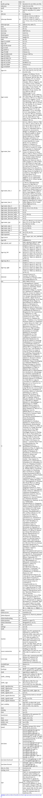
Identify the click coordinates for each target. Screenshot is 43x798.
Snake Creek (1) (27, 190)
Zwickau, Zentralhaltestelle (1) (32, 511)
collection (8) (27, 775)
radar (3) (34, 660)
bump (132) (26, 674)
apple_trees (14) (27, 718)
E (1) (24, 216)
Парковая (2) (27, 570)
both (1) (33, 695)
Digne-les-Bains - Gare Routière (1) (32, 328)
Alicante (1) (26, 130)
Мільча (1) (26, 563)
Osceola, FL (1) (32, 104)
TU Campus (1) (37, 478)
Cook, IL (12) (31, 85)
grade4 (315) (30, 670)
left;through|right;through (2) (31, 730)
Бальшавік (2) (27, 527)
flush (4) (33, 614)
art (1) (25, 710)
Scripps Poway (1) (28, 171)
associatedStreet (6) (34, 772)
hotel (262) (26, 640)
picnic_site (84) (27, 643)
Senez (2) (25, 464)
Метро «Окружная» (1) (30, 557)
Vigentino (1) (27, 497)
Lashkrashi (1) (36, 381)
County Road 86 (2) (28, 141)
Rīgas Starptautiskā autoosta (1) (30, 456)
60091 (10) (32, 254)
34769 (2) (26, 251)
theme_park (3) (37, 643)
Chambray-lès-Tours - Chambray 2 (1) (31, 319)
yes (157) (25, 724)
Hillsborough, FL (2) (29, 93)
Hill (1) (30, 154)
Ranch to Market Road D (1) (33, 189)
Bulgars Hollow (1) (28, 186)
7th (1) (27, 127)
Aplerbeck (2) (29, 291)
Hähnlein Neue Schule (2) (30, 369)
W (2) (35, 208)
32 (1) (39, 21)
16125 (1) (26, 60)
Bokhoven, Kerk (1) (28, 307)
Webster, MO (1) (28, 120)
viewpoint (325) (27, 645)
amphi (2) (26, 37)
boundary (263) (27, 774)
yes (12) (29, 610)
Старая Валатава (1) (31, 587)
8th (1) (32, 127)
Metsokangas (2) (28, 403)
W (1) (24, 210)
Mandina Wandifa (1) (29, 399)
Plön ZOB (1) (29, 437)
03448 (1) (26, 246)
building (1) (26, 649)
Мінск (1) (33, 563)
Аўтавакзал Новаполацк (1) (31, 525)
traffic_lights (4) (34, 690)
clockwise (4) (27, 768)
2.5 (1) (35, 21)
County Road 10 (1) (36, 139)
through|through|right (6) (30, 754)
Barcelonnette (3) (28, 302)
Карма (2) (34, 546)
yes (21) (25, 708)
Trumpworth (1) (27, 176)
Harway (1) (33, 152)
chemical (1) (26, 614)
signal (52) (26, 690)
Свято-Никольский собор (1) (31, 579)
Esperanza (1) (27, 146)
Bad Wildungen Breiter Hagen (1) (32, 300)
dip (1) (39, 674)
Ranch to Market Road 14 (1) (30, 167)
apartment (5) (36, 631)
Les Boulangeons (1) (32, 383)
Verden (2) (34, 495)
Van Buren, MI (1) (36, 118)
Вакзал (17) (26, 530)
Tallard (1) (26, 479)
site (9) (36, 788)
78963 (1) (32, 257)
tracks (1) (37, 789)
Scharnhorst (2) (27, 462)
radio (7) (32, 24)
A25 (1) (30, 69)
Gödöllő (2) (36, 354)
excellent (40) (32, 702)
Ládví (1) (34, 392)
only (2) (25, 6)
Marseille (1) (29, 400)
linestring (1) (26, 780)
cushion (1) (33, 674)
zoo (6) (33, 647)
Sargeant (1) (38, 169)
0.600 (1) (25, 19)
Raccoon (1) (28, 166)
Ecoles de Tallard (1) (29, 340)
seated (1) (26, 620)
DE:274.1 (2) (34, 681)
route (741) (38, 786)
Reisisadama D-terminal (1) (31, 446)
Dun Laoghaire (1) (30, 334)
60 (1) (27, 125)
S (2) (24, 212)
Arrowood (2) (34, 130)
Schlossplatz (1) (37, 462)
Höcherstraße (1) (28, 370)
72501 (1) (26, 271)
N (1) (24, 43)
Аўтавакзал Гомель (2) (30, 522)
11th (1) (35, 122)
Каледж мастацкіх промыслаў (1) (32, 543)
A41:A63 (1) (29, 70)
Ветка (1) (33, 530)
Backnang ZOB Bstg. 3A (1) (31, 299)
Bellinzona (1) (27, 305)
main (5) (25, 716)
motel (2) (25, 642)
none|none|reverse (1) (29, 739)
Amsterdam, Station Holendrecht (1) (32, 287)
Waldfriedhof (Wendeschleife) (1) (28, 502)
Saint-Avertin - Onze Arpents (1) (32, 458)
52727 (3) (32, 252)
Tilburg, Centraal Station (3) (31, 483)
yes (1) (31, 232)
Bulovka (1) (36, 310)
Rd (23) (27, 224)
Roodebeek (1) (27, 452)
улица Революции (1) (31, 606)
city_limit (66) (37, 684)
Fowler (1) (34, 147)
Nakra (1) (37, 411)
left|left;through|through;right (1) (32, 735)
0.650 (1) (31, 19)
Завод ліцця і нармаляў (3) (31, 539)
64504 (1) (32, 269)
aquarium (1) (26, 632)
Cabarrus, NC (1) (30, 79)
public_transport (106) (32, 785)
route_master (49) (28, 788)
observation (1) (27, 660)
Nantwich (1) (27, 413)
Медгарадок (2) (36, 555)
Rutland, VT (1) (32, 109)
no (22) (25, 700)
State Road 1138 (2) (28, 194)
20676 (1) (32, 247)
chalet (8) (29, 637)
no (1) (25, 234)
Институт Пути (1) (31, 543)
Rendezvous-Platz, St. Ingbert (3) (32, 448)
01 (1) (25, 29)
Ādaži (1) (34, 514)
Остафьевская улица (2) (30, 566)
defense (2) (26, 657)
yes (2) (25, 712)
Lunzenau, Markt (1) (29, 391)
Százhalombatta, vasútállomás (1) (29, 477)
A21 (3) (25, 69)
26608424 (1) (27, 240)
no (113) (25, 232)
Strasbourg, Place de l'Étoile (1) (31, 470)
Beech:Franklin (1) (30, 133)
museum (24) (33, 642)
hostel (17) (37, 639)
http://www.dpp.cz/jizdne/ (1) (31, 8)
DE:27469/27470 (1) (29, 281)
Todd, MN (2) (32, 117)
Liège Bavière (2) (28, 388)
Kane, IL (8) (32, 96)
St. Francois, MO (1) (29, 113)
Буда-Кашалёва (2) (35, 528)
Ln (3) (30, 222)
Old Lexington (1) (28, 161)
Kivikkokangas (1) (36, 377)
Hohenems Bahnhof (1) (32, 362)
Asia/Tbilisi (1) (27, 277)
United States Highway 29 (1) (31, 198)
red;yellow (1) (32, 10)
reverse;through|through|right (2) (32, 746)
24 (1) (25, 66)
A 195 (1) (25, 183)
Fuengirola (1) (36, 346)
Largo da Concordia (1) (31, 380)
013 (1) (25, 122)
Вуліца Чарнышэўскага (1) (31, 533)
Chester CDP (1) (27, 54)
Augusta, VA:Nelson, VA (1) (31, 74)
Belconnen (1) (33, 304)
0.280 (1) (36, 16)
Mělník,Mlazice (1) (28, 411)
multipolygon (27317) (32, 782)
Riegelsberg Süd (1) (28, 449)
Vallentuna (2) (38, 490)
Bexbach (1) (35, 305)
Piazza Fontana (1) (28, 435)
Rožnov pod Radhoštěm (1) (30, 455)
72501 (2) (38, 255)
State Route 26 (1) (30, 174)
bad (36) (25, 702)
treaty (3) (25, 791)
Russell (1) (38, 168)
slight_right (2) (27, 747)
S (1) (24, 45)
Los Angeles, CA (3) (34, 99)
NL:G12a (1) (26, 682)
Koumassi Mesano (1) (29, 378)
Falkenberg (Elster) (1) (29, 345)
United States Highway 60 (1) (31, 178)
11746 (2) (26, 247)
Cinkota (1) (32, 324)
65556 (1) (32, 255)
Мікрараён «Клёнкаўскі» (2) (31, 562)
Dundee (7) (26, 144)
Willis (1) (28, 180)
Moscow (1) (38, 408)
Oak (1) (39, 160)
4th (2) (37, 123)
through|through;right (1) (32, 760)
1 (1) (24, 666)
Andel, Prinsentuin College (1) (30, 289)
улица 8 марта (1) (30, 603)
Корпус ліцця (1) (30, 547)
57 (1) (25, 48)
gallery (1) (35, 637)
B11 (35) (27, 72)
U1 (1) (25, 41)
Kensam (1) (33, 155)
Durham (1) (33, 144)
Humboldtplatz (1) (28, 367)
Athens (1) (39, 293)
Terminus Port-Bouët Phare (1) (32, 482)
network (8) (26, 783)
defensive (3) (34, 657)
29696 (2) (32, 249)
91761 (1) (26, 258)
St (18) (32, 224)
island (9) (32, 676)
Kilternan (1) (26, 377)
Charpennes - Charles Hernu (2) (32, 322)
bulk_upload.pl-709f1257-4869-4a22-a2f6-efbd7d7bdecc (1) (32, 243)
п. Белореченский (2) (31, 596)
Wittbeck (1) (29, 508)
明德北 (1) (39, 608)
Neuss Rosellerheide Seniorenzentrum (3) (29, 418)
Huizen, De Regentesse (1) (33, 365)
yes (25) (29, 698)
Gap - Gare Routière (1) (35, 348)
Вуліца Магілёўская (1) (32, 532)
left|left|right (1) (27, 736)
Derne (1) (35, 326)
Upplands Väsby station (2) (32, 489)
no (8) (25, 39)
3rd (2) (33, 123)
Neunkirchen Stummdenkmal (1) (32, 416)
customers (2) (27, 612)
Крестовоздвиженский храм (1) (32, 551)
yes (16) (30, 6)
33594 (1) (38, 249)
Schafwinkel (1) (36, 460)
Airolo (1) (26, 286)
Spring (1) (37, 171)
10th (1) (30, 122)
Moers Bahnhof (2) (28, 408)
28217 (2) (26, 249)
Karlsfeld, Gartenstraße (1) (33, 373)
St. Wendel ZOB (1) (28, 468)
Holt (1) (35, 154)
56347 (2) (26, 254)
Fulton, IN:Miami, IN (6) (31, 89)
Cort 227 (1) (38, 186)
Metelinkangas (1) (36, 402)
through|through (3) (28, 750)
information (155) (35, 640)
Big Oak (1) (34, 184)
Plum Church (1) (30, 165)
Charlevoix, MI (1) (33, 80)
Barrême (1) (37, 302)
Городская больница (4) (30, 535)
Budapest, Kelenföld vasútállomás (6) (32, 309)
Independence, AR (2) (29, 94)
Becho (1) (26, 304)
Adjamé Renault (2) (35, 285)
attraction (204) (27, 634)
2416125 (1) (26, 64)
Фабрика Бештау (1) (31, 589)
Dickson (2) (26, 328)
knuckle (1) (26, 770)
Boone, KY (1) (27, 75)
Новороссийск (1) (28, 565)
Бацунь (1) (26, 528)
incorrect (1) (26, 4)
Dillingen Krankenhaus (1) (31, 330)
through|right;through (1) (30, 749)
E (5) (24, 208)
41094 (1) (32, 251)
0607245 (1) (26, 31)
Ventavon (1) (26, 495)
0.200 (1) (25, 16)
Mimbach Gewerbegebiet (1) (31, 407)
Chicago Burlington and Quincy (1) (31, 137)
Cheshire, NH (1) (28, 82)
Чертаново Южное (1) (32, 592)
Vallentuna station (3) (29, 494)
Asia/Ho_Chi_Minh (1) (29, 276)
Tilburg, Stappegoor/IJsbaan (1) (29, 486)
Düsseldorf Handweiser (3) (30, 339)
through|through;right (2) (30, 766)
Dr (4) (40, 220)
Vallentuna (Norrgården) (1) (31, 492)
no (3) (25, 624)
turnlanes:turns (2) (34, 791)
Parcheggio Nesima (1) (29, 432)
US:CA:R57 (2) (27, 684)
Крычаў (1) (28, 554)
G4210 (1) (26, 50)
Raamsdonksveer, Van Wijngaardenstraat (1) (30, 444)
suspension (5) (27, 662)
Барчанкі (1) (35, 527)
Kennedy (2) (26, 206)
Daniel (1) (34, 142)
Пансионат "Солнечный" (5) (31, 568)
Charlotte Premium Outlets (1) (32, 320)
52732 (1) (38, 252)
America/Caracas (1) (29, 274)
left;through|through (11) (30, 731)
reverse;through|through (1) (31, 744)
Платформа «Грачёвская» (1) (30, 570)
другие (3, 795)
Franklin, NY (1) (30, 88)
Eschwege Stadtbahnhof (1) (32, 341)
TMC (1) (25, 772)
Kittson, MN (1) (30, 98)
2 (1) (31, 21)
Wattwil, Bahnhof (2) (36, 505)
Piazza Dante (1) (36, 434)
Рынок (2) (26, 573)
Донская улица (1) (34, 538)
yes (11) (29, 624)
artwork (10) (34, 632)
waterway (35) (27, 793)
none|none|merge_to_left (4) (33, 738)
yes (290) (30, 720)
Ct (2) (36, 220)
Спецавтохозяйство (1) (30, 584)
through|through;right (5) (30, 752)
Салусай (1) (26, 576)
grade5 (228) (38, 670)
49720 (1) (26, 252)
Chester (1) (26, 52)
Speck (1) (38, 465)
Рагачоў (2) (37, 571)
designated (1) (27, 622)
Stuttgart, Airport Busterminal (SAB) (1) (32, 472)
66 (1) (36, 125)
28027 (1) (38, 247)
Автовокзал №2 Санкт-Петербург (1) (31, 520)
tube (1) (28, 652)
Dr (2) (25, 230)
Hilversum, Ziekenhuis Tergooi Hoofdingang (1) (32, 361)
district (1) (26, 664)
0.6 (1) (37, 17)
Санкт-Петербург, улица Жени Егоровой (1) (32, 576)
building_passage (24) (29, 726)
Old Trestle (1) (29, 163)
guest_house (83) (28, 639)
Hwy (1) (25, 222)
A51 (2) (36, 70)
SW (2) (29, 214)
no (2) (25, 618)
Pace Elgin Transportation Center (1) (30, 429)
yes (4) (25, 627)
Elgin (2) (25, 200)
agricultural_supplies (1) (30, 672)
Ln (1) (25, 226)
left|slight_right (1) (28, 763)
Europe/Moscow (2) (31, 279)
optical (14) (26, 24)
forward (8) (34, 686)
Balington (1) (34, 131)
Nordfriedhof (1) (28, 421)
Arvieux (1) (31, 293)
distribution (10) (27, 714)
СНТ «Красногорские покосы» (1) (31, 573)
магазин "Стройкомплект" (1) (29, 594)
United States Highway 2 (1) (31, 197)
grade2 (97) (33, 668)
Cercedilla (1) (36, 315)
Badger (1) (26, 131)
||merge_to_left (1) (28, 757)
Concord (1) (26, 139)
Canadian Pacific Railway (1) (31, 135)
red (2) (25, 10)
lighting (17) (26, 659)
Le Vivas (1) (34, 383)
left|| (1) (25, 759)
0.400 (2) (31, 17)
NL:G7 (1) (34, 682)
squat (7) (31, 620)
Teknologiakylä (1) (30, 481)
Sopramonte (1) (29, 465)
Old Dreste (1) (33, 200)
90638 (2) (38, 257)
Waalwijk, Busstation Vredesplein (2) (30, 499)
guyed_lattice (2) (28, 650)
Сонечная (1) (27, 582)
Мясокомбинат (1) (30, 560)
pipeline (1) (33, 783)
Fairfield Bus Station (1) (32, 343)
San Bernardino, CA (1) (31, 109)
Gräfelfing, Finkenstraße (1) (33, 353)
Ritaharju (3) (33, 451)
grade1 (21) (26, 668)
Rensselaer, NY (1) (28, 107)
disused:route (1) (30, 777)
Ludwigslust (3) (36, 389)
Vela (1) (38, 494)
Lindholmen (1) (37, 386)
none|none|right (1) (28, 741)
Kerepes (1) (26, 375)
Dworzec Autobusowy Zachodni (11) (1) (32, 336)
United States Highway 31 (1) (32, 176)
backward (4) (27, 695)
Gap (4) (25, 348)
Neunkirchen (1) (30, 415)
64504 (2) (26, 255)
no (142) (33, 4)
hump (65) (26, 676)
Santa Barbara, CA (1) (34, 112)
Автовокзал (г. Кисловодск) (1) (32, 518)
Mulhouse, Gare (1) (28, 410)
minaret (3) (34, 659)
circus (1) (25, 35)
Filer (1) (27, 147)
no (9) (25, 698)
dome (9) (33, 649)
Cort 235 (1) (26, 187)
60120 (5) (39, 254)
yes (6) (25, 26)
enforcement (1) (27, 778)
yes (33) (38, 4)
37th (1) (27, 123)
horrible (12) (29, 704)
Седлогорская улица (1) (30, 581)
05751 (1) (32, 246)
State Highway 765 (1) (33, 192)
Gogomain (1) (29, 149)
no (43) (28, 706)
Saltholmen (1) (27, 460)
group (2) (35, 778)
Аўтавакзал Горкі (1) (29, 524)
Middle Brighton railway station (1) (31, 404)
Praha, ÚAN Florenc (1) (32, 440)
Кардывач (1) (27, 546)
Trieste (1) (33, 489)
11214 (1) (38, 246)
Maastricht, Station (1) (29, 396)
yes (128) (25, 722)
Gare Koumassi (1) (28, 350)
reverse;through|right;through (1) (32, 743)
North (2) (33, 160)
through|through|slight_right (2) (32, 755)
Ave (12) (25, 220)
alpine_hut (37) (27, 631)
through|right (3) (30, 764)
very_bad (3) (34, 706)
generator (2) (36, 714)
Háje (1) (36, 367)
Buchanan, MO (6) (30, 77)
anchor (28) (26, 656)
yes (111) (33, 728)
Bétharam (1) (29, 313)
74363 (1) (26, 257)
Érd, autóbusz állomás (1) (30, 513)
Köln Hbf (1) (29, 380)
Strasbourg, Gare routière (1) (32, 469)
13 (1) (27, 21)
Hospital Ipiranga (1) (29, 364)
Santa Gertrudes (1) (28, 169)
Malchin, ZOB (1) (33, 397)
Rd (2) (29, 226)
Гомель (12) (26, 535)
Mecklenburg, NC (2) (29, 101)
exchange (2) (26, 14)
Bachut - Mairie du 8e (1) (32, 297)
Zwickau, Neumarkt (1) (32, 509)
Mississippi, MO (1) (31, 102)
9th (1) (36, 127)
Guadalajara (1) (27, 354)
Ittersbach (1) (29, 372)
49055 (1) (38, 251)
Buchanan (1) (29, 135)
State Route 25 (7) (36, 195)
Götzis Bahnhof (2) (28, 356)
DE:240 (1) (26, 681)
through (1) (35, 747)
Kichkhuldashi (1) (35, 375)
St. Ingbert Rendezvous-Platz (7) (32, 467)
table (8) (36, 677)
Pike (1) (35, 222)
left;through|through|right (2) (31, 733)
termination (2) (36, 662)
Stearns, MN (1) (32, 115)
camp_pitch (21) (37, 634)
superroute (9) (29, 789)
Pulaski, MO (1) (32, 106)
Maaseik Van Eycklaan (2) (30, 394)
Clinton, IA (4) (29, 83)
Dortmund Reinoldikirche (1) (30, 333)
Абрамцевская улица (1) (30, 516)
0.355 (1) (25, 17)
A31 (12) (35, 69)
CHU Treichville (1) (30, 314)
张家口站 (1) (31, 608)
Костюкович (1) (27, 549)
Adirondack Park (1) (35, 128)
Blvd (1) (31, 220)
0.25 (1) (31, 16)
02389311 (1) (27, 62)
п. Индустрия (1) (31, 597)
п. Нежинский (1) (30, 600)
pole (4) (35, 650)
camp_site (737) (27, 635)
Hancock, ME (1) (30, 91)
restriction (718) (30, 786)
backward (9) (27, 686)
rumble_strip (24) (28, 677)
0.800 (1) (37, 19)
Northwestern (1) (35, 422)
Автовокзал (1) (27, 517)
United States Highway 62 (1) (31, 203)
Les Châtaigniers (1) (29, 385)
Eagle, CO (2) (29, 87)
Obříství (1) (32, 426)
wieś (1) (25, 33)
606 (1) (32, 125)
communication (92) (36, 656)
